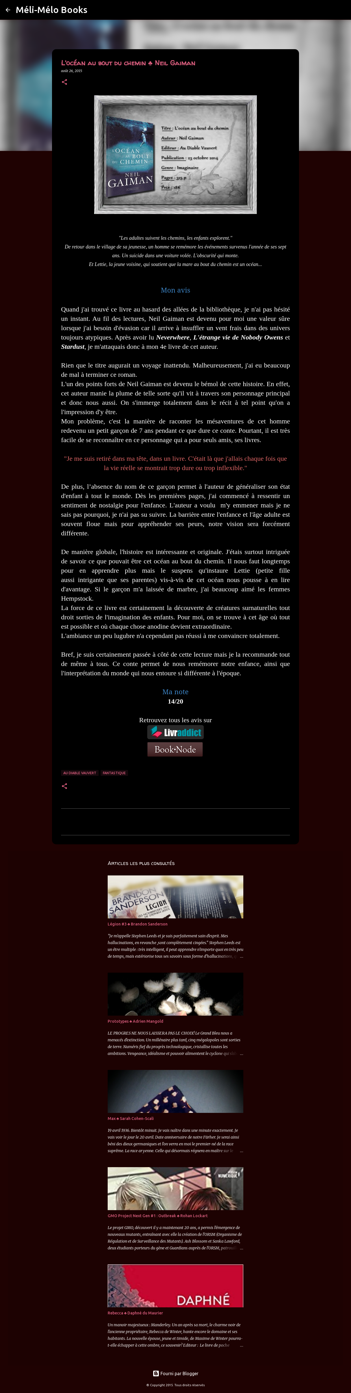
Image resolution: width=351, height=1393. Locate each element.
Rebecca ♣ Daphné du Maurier (135, 1313)
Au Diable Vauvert (79, 773)
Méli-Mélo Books (51, 10)
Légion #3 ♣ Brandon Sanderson (138, 924)
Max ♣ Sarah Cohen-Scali (131, 1118)
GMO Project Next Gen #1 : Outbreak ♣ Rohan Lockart (158, 1216)
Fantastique (114, 773)
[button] (64, 82)
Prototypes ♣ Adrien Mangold (135, 1021)
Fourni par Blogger (175, 1373)
